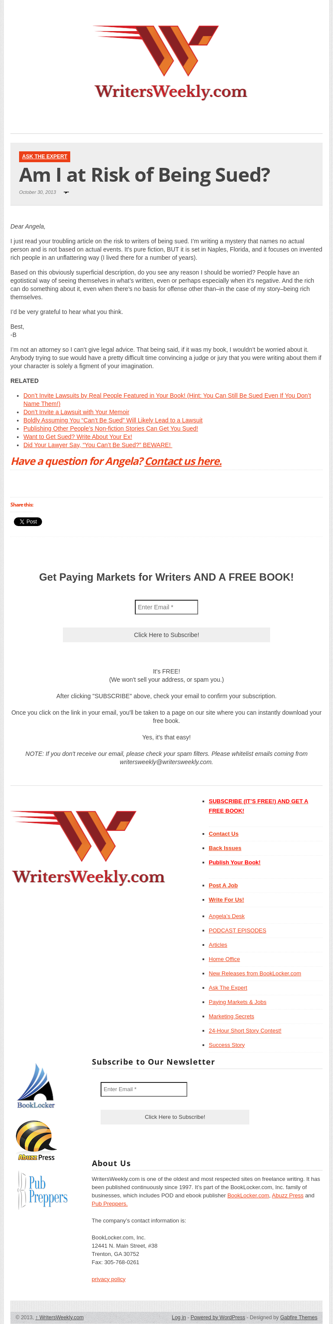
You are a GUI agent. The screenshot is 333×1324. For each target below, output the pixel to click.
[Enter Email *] (166, 607)
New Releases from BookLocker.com (255, 973)
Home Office (224, 959)
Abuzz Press (288, 1195)
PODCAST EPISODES (238, 930)
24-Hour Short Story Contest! (245, 1030)
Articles (218, 945)
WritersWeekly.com (60, 1317)
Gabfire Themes (298, 1317)
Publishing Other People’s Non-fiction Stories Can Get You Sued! (110, 428)
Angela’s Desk (227, 916)
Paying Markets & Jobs (238, 1002)
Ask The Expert (44, 157)
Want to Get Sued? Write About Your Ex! (77, 436)
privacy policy (109, 1279)
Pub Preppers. (110, 1203)
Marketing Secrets (232, 1016)
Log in (179, 1317)
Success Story (227, 1045)
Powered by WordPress (218, 1317)
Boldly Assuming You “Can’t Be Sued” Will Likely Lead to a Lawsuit (112, 420)
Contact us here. (183, 461)
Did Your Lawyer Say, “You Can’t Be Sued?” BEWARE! (97, 444)
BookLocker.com (248, 1195)
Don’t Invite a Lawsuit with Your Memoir (76, 412)
